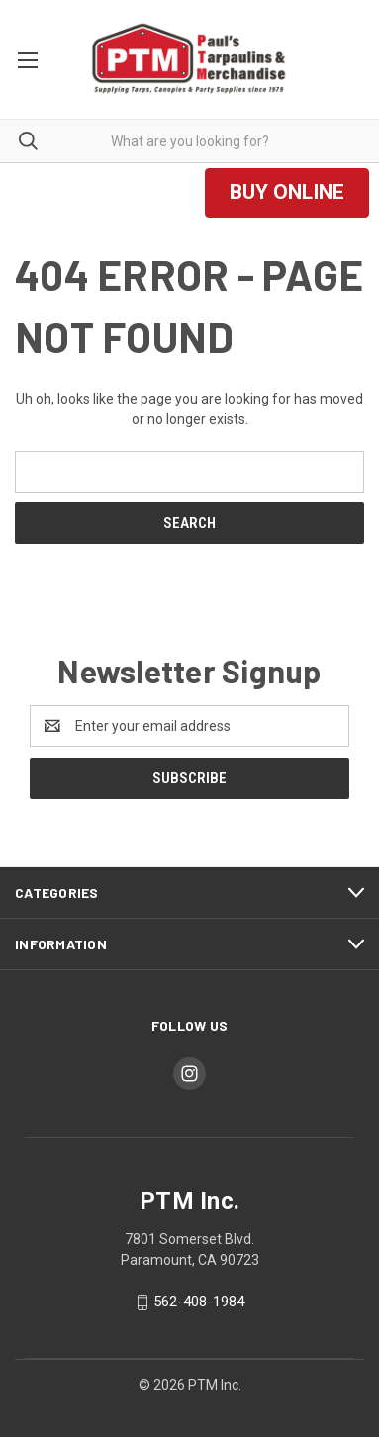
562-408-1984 (198, 1301)
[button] (287, 193)
